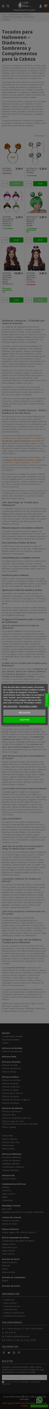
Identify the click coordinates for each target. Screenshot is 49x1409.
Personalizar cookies (28, 706)
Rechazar (24, 713)
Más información (10, 706)
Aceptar (24, 720)
